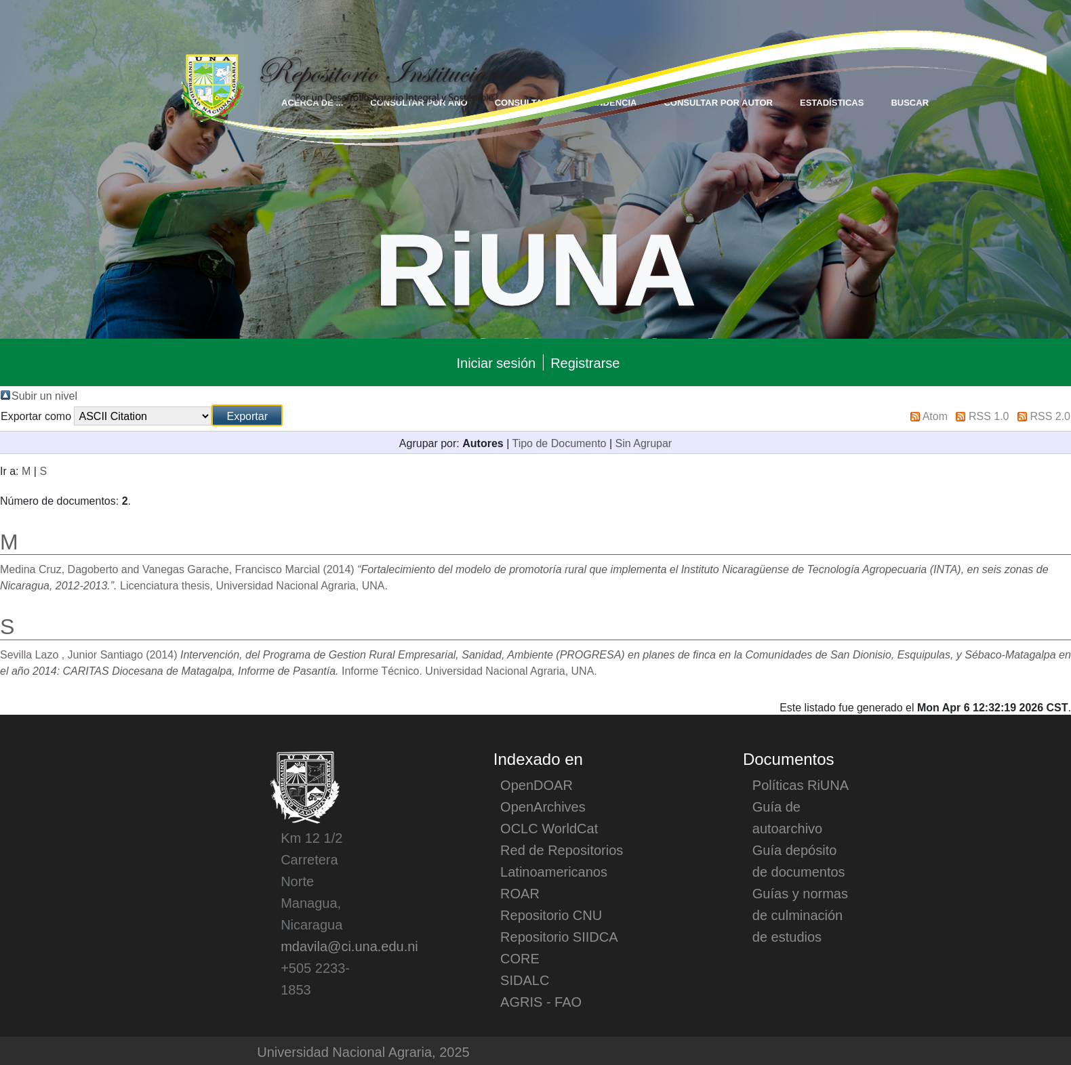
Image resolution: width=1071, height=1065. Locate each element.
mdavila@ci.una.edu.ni (349, 946)
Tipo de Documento (559, 442)
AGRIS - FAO (541, 1001)
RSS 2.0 (1050, 415)
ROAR (520, 893)
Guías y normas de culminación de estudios (800, 914)
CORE (520, 958)
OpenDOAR (536, 784)
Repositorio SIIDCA (559, 936)
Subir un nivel (44, 395)
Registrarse (585, 362)
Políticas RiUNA (800, 784)
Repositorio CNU (551, 914)
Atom (935, 415)
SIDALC (524, 980)
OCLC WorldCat (549, 828)
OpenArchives (543, 806)
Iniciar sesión (496, 362)
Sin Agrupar (643, 442)
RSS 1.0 (989, 415)
